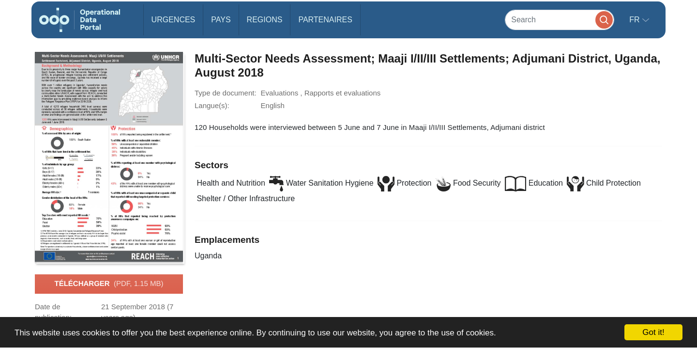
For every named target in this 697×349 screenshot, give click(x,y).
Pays (220, 20)
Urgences (174, 20)
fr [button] (635, 20)
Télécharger (108, 284)
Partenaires (325, 20)
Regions (265, 20)
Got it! (653, 332)
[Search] (559, 20)
